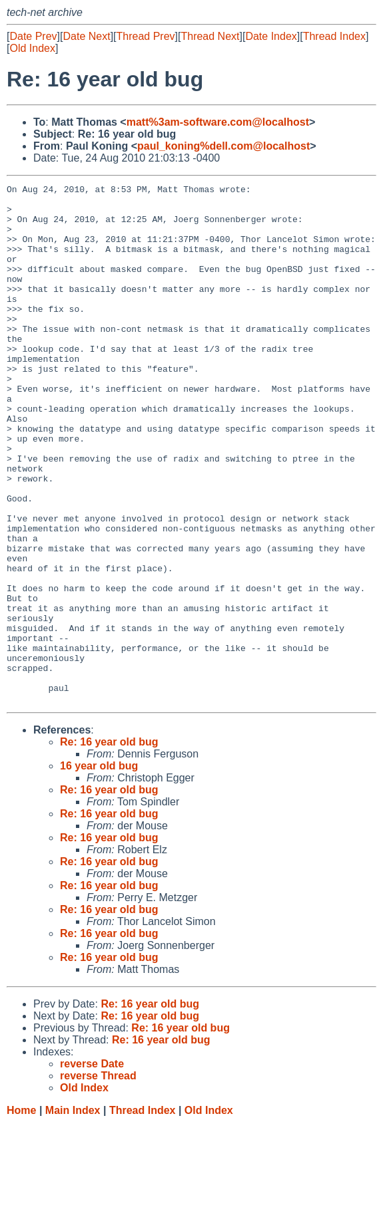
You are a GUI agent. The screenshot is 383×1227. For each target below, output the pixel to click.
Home (21, 1214)
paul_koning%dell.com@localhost (223, 146)
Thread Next (210, 36)
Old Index (32, 48)
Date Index (270, 36)
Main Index (73, 1214)
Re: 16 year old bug (109, 845)
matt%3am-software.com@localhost (218, 122)
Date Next (86, 36)
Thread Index (334, 36)
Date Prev (33, 36)
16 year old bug (99, 869)
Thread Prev (146, 36)
